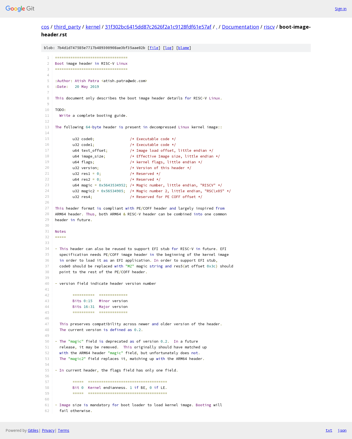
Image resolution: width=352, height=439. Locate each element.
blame (183, 47)
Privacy (48, 430)
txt (329, 430)
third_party (67, 26)
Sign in (340, 8)
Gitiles (33, 430)
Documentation (240, 26)
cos (45, 26)
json (342, 430)
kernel (93, 26)
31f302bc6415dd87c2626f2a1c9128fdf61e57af (158, 26)
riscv (269, 26)
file (154, 47)
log (168, 47)
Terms (63, 430)
